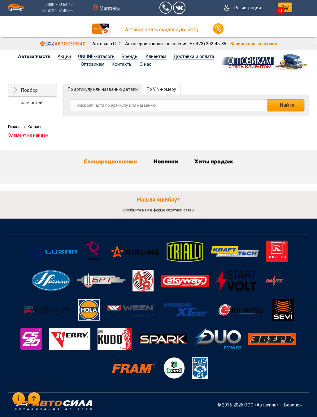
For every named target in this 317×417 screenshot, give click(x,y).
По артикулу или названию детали (103, 89)
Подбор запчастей (31, 92)
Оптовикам (92, 64)
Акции (64, 56)
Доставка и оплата (193, 56)
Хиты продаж (213, 161)
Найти (287, 105)
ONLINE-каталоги (96, 56)
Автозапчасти (34, 56)
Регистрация (247, 7)
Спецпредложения (110, 161)
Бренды (130, 56)
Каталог (35, 127)
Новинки (165, 161)
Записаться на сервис (253, 43)
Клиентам (155, 56)
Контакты (121, 64)
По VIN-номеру (161, 89)
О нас (145, 64)
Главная (15, 127)
